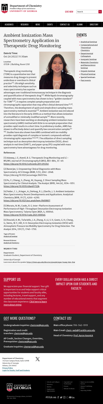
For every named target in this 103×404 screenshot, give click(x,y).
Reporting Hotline (86, 390)
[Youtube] (70, 397)
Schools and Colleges (53, 382)
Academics (9, 24)
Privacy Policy (7, 368)
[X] (61, 397)
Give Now (69, 12)
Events (50, 24)
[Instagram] (64, 397)
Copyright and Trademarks (68, 383)
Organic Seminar (88, 71)
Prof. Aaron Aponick (83, 335)
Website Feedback (69, 388)
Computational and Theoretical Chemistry (89, 48)
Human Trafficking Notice (86, 387)
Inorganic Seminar (89, 59)
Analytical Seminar (11, 236)
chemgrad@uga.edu (34, 346)
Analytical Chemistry (11, 243)
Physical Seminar (88, 74)
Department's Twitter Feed (38, 359)
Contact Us (65, 24)
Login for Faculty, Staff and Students (16, 370)
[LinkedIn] (73, 397)
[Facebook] (58, 397)
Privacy (66, 386)
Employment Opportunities (51, 390)
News (38, 24)
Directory (94, 24)
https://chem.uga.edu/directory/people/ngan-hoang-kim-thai (51, 262)
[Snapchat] (67, 397)
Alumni (80, 24)
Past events (86, 80)
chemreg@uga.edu (39, 325)
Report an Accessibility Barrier (87, 383)
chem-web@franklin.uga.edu (80, 330)
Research (24, 24)
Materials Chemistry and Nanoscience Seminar (89, 65)
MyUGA (49, 387)
